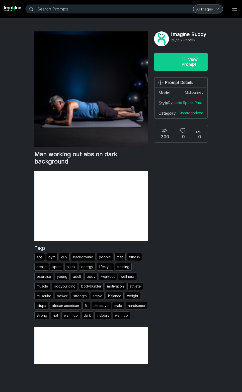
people (105, 257)
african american (65, 305)
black (71, 267)
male (118, 305)
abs (40, 257)
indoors (103, 315)
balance (114, 296)
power (62, 296)
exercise (44, 276)
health (42, 267)
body (91, 276)
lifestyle (105, 267)
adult (77, 276)
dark (87, 315)
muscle (42, 286)
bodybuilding (65, 286)
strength (80, 296)
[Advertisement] (91, 206)
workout (108, 276)
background (83, 257)
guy (64, 257)
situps (41, 305)
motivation (115, 286)
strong (42, 315)
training (123, 267)
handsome (136, 305)
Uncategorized (191, 113)
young (62, 276)
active (97, 296)
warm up (71, 315)
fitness (134, 257)
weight (132, 296)
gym (51, 257)
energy (87, 267)
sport (56, 267)
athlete (135, 286)
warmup (121, 315)
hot (55, 315)
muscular (44, 296)
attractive (101, 305)
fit (86, 305)
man (120, 257)
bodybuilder (91, 286)
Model (181, 92)
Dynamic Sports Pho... (185, 102)
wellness (127, 276)
